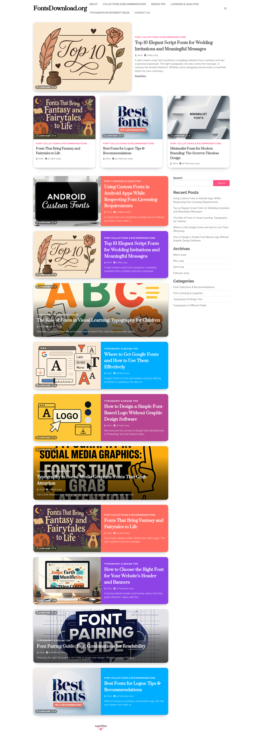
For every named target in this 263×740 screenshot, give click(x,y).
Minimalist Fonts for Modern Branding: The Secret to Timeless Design (195, 153)
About (93, 4)
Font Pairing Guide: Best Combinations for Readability (91, 646)
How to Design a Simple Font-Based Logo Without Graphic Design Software (134, 413)
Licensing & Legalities (185, 4)
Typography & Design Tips (121, 348)
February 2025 (181, 272)
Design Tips (158, 4)
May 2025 (178, 260)
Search (177, 177)
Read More (140, 76)
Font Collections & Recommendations (160, 37)
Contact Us (142, 12)
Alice (139, 55)
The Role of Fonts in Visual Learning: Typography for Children (99, 320)
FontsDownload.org (60, 8)
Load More (101, 725)
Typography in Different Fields (109, 12)
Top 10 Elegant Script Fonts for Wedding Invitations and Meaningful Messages (132, 250)
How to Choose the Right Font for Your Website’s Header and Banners (134, 576)
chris (108, 212)
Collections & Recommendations (124, 4)
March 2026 (179, 254)
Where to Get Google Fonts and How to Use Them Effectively (131, 360)
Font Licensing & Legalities (122, 181)
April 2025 (178, 266)
